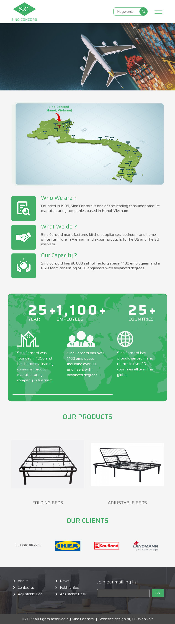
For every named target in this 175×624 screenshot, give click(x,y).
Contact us (26, 587)
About (23, 581)
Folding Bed (69, 587)
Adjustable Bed (30, 594)
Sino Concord (83, 619)
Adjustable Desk (73, 594)
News (64, 581)
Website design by (114, 619)
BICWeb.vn (141, 619)
